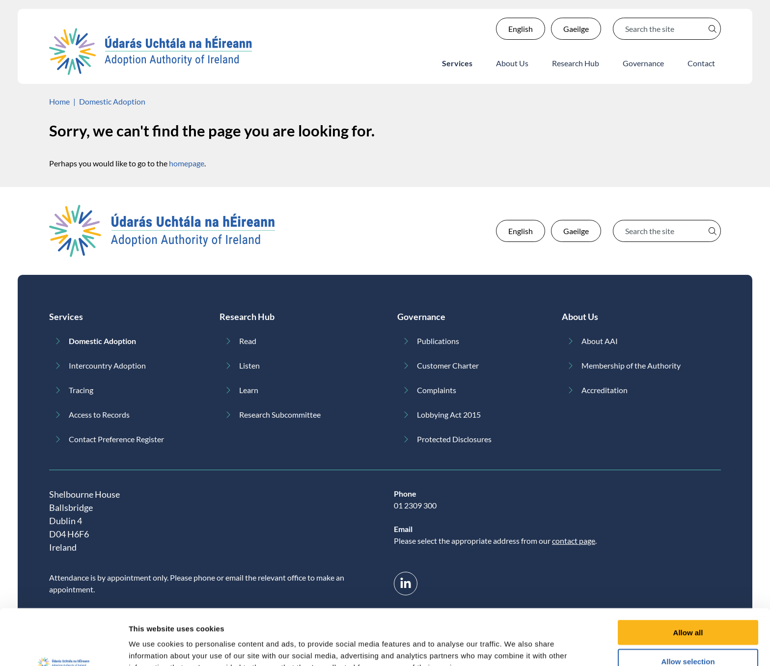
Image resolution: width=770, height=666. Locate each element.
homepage (186, 163)
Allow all (688, 580)
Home (59, 101)
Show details (515, 646)
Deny (688, 637)
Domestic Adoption (112, 101)
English (520, 28)
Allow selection (688, 609)
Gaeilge (576, 28)
